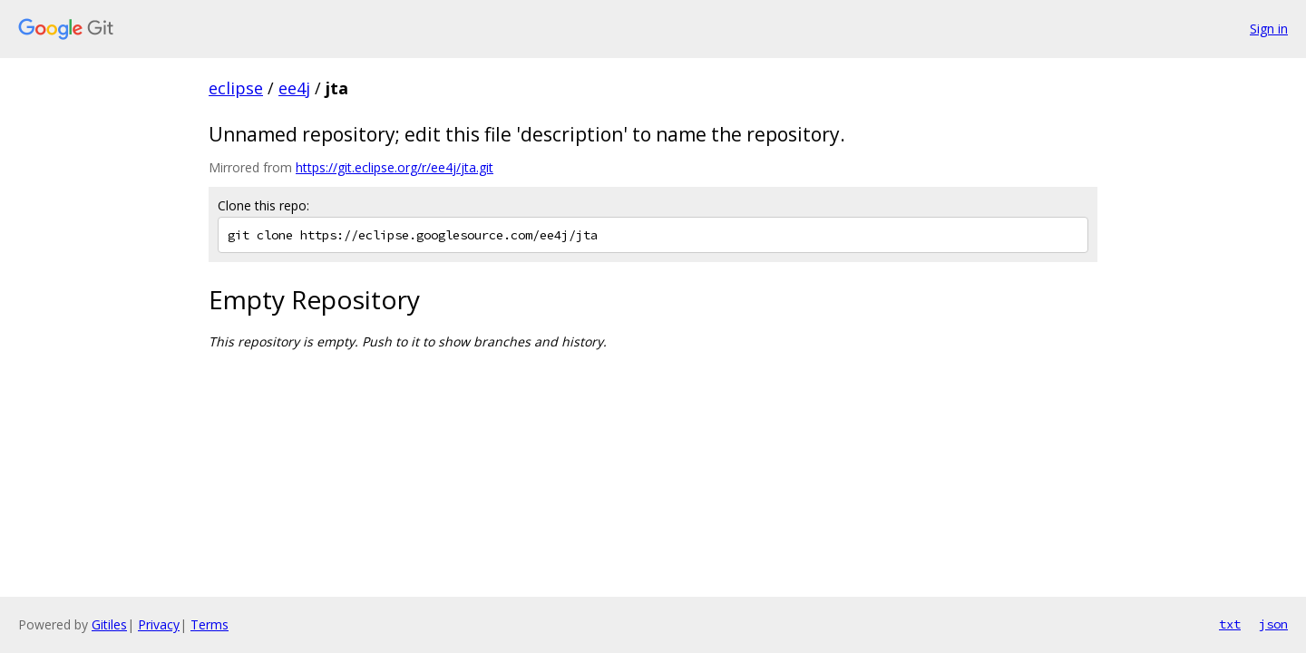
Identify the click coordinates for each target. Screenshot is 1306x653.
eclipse (236, 88)
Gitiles (109, 624)
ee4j (294, 88)
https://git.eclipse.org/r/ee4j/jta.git (394, 167)
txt (1230, 624)
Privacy (159, 624)
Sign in (1269, 28)
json (1273, 624)
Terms (209, 624)
